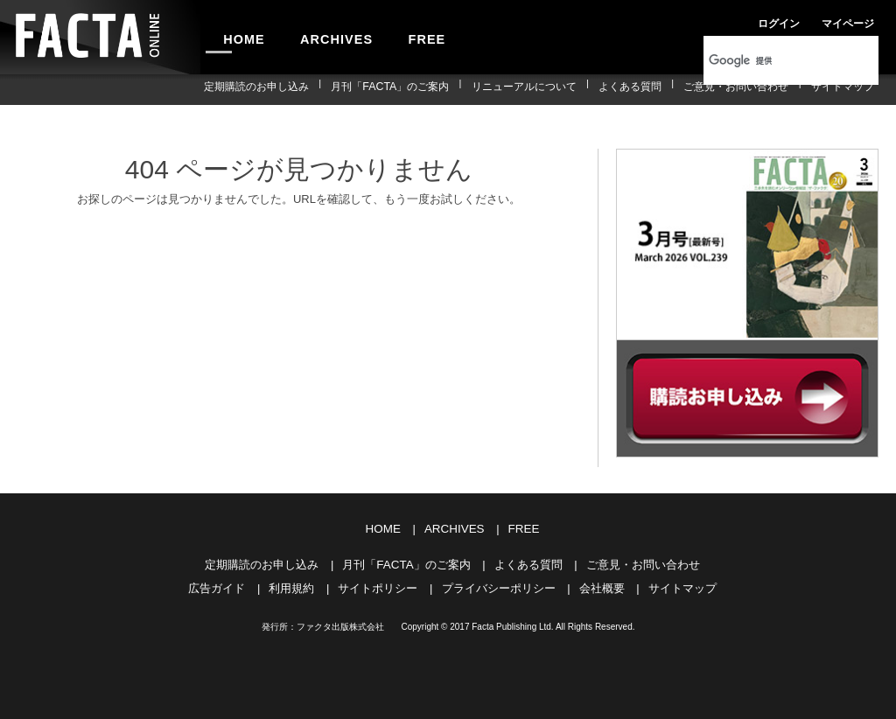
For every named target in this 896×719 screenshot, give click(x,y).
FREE (399, 37)
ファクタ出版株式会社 (340, 624)
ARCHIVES (320, 37)
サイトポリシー (377, 585)
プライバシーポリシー (499, 585)
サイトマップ (847, 89)
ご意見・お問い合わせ (749, 89)
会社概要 (602, 585)
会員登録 (857, 21)
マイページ (798, 21)
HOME (239, 37)
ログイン (739, 21)
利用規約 (291, 585)
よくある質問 (652, 89)
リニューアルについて (555, 89)
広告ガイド (216, 585)
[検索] (768, 60)
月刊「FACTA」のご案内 (431, 89)
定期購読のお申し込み (307, 89)
